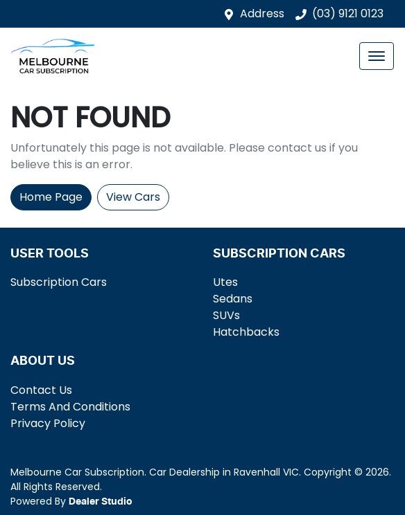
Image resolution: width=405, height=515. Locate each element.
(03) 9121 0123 (348, 13)
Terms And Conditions (70, 407)
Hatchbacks (246, 332)
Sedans (232, 299)
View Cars (133, 197)
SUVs (226, 315)
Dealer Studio (100, 502)
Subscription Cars (58, 282)
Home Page (51, 197)
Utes (225, 282)
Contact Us (41, 390)
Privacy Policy (47, 423)
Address (262, 13)
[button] (376, 56)
